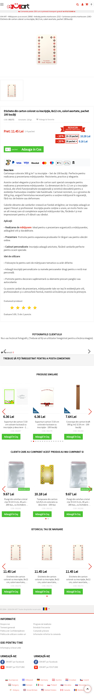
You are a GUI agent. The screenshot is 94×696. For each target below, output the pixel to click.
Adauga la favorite (45, 119)
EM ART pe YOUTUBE (12, 668)
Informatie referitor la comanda (47, 634)
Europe (27, 685)
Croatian (70, 680)
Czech (84, 680)
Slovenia (80, 685)
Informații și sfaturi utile (10, 648)
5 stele (35, 308)
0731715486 (69, 11)
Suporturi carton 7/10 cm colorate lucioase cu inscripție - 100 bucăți (47, 424)
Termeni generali (7, 628)
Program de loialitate (42, 624)
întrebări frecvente (41, 628)
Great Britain (30, 690)
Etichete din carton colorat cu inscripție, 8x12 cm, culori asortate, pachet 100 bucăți (16, 580)
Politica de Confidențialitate (12, 631)
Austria (57, 680)
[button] (31, 441)
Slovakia (66, 685)
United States (48, 690)
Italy (39, 685)
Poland (52, 685)
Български (11, 680)
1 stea (12, 308)
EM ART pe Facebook (12, 662)
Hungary (13, 685)
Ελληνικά (27, 680)
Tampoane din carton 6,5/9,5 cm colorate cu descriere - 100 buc (47, 502)
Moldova (79, 690)
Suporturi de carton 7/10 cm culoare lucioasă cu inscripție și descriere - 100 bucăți (15, 424)
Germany (42, 680)
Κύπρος (14, 690)
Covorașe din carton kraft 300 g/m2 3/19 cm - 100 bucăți (78, 424)
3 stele (24, 308)
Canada (65, 690)
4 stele (29, 308)
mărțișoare (25, 227)
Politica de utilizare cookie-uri (13, 634)
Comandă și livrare (41, 631)
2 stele (18, 308)
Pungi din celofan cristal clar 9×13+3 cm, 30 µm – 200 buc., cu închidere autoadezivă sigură (15, 502)
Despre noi (5, 624)
